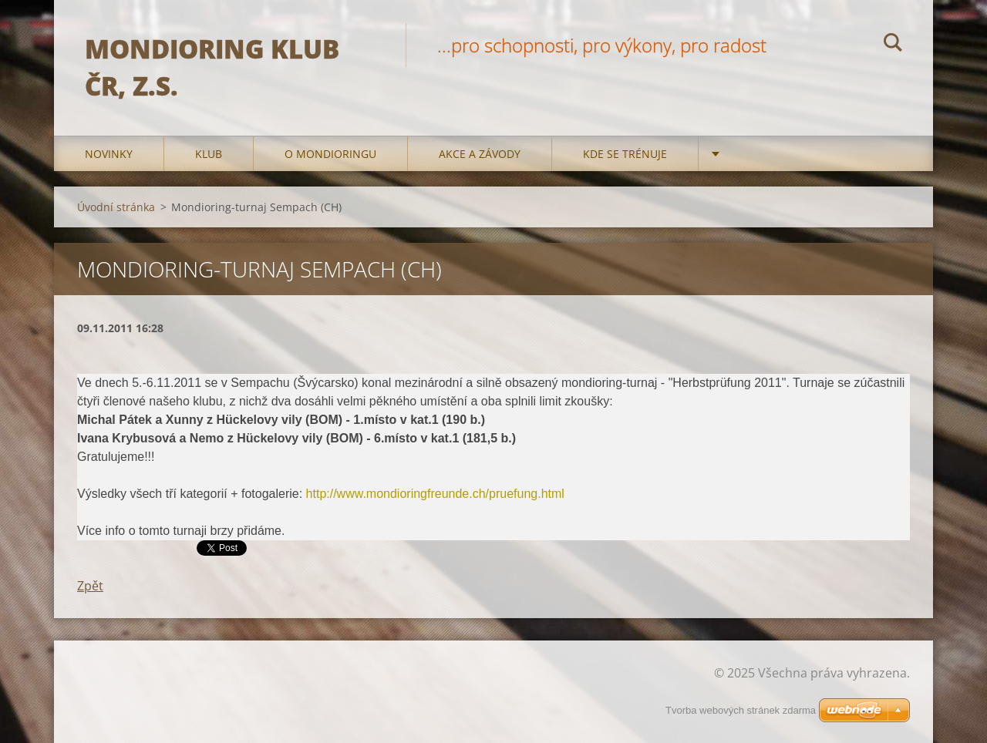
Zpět (90, 585)
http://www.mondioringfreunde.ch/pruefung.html (435, 493)
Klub (208, 153)
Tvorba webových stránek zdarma (740, 710)
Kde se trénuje (625, 153)
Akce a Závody (479, 153)
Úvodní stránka (116, 207)
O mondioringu (330, 153)
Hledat (893, 45)
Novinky (109, 153)
